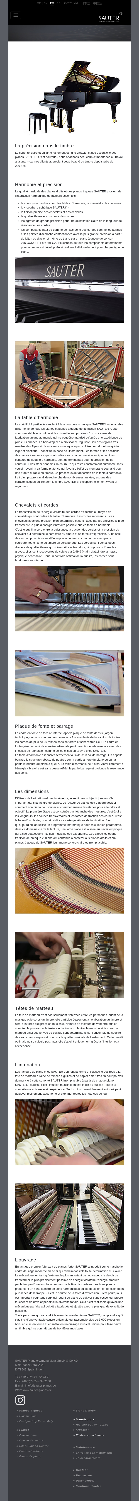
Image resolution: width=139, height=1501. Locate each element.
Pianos (24, 1429)
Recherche (84, 1475)
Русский (71, 3)
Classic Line (28, 1415)
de (39, 3)
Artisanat (82, 1429)
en (46, 3)
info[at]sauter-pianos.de (40, 1385)
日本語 (85, 3)
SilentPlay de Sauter (34, 1445)
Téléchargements (88, 1457)
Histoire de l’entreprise (92, 1424)
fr (52, 3)
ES (58, 3)
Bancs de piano (30, 1456)
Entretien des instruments (94, 1452)
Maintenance (85, 1447)
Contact (82, 1469)
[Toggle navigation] (15, 15)
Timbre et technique (90, 1435)
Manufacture (85, 1419)
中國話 (97, 3)
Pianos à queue (30, 1410)
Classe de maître (31, 1440)
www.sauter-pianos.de (37, 1390)
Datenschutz (85, 1480)
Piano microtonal (31, 1451)
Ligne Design (86, 1410)
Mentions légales (89, 1485)
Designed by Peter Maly (36, 1421)
